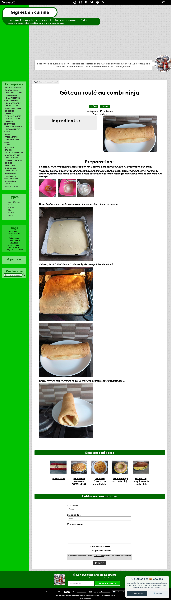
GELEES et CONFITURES (9, 122)
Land (81, 592)
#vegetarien (10, 249)
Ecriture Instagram (85, 598)
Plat (10, 210)
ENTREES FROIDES (12, 119)
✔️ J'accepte (137, 593)
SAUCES (8, 150)
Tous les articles (11, 186)
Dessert (11, 212)
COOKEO (8, 163)
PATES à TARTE (11, 137)
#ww (21, 249)
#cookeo (14, 236)
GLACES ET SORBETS (13, 126)
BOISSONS (9, 111)
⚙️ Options (158, 593)
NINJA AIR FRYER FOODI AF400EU (12, 99)
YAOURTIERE (10, 173)
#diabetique (14, 238)
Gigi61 (67, 592)
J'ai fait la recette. (100, 546)
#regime (14, 243)
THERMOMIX (10, 168)
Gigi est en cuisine (30, 12)
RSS (90, 592)
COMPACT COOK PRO (14, 160)
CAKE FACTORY (11, 158)
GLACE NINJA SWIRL (13, 93)
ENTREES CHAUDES (13, 116)
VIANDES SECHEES (12, 155)
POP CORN (9, 147)
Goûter (11, 205)
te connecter (99, 556)
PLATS (7, 145)
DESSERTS (9, 113)
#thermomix (14, 231)
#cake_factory (14, 233)
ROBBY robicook (12, 90)
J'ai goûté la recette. (100, 550)
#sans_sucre (14, 247)
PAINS (7, 134)
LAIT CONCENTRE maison (12, 130)
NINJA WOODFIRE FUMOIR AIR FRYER (12, 104)
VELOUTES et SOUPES (14, 152)
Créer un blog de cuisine (108, 595)
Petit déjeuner (14, 202)
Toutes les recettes (13, 87)
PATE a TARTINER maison (11, 140)
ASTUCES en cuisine (13, 108)
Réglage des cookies (101, 592)
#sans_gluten (14, 245)
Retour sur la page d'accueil (47, 82)
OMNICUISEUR (11, 171)
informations (10, 181)
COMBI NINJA (11, 95)
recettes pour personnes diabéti (11, 177)
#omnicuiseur (14, 240)
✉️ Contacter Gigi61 (120, 592)
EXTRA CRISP (10, 165)
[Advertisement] (85, 43)
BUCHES (8, 184)
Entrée (11, 207)
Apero (10, 215)
